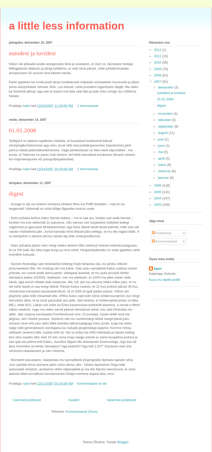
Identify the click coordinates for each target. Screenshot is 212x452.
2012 (158, 50)
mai (161, 152)
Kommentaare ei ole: (92, 383)
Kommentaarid (164, 241)
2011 (158, 56)
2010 (158, 62)
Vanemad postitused (121, 400)
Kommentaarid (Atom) (82, 411)
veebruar (165, 171)
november (165, 113)
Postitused (161, 233)
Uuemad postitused (27, 400)
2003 (158, 204)
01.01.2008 (22, 130)
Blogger (122, 442)
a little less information (66, 26)
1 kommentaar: (88, 106)
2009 (158, 69)
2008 (158, 75)
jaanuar (164, 177)
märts (162, 165)
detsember (166, 87)
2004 (158, 198)
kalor (158, 268)
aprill (162, 158)
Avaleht (73, 400)
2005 (158, 192)
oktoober (165, 120)
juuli (161, 139)
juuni (162, 145)
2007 (158, 81)
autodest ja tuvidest (32, 53)
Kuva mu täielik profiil (164, 280)
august (163, 133)
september (166, 126)
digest (16, 193)
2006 (158, 185)
